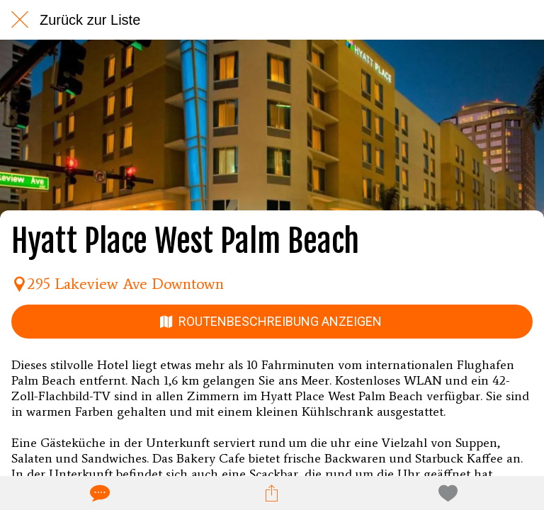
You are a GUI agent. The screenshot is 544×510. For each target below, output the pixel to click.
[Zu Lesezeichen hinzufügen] (446, 493)
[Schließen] (19, 19)
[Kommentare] (98, 493)
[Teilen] (272, 493)
